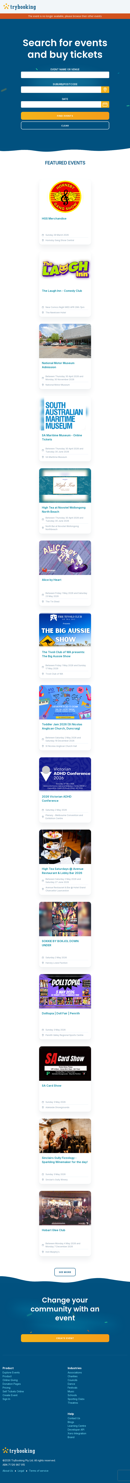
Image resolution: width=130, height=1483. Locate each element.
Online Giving (10, 1380)
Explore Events (11, 1372)
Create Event (65, 1338)
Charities (73, 1376)
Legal (21, 1470)
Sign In (6, 1398)
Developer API (76, 1429)
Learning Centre (77, 1425)
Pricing (6, 1387)
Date (65, 99)
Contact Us (74, 1418)
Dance (71, 1383)
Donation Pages (12, 1383)
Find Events (65, 115)
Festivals (72, 1387)
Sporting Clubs (76, 1398)
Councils (72, 1380)
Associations (75, 1372)
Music (71, 1391)
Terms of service (38, 1470)
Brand (71, 1437)
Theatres (73, 1402)
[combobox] (65, 89)
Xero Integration (77, 1433)
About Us (8, 1470)
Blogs (71, 1422)
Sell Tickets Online (13, 1391)
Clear (65, 125)
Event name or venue (65, 69)
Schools (72, 1395)
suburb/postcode (65, 84)
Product (7, 1376)
